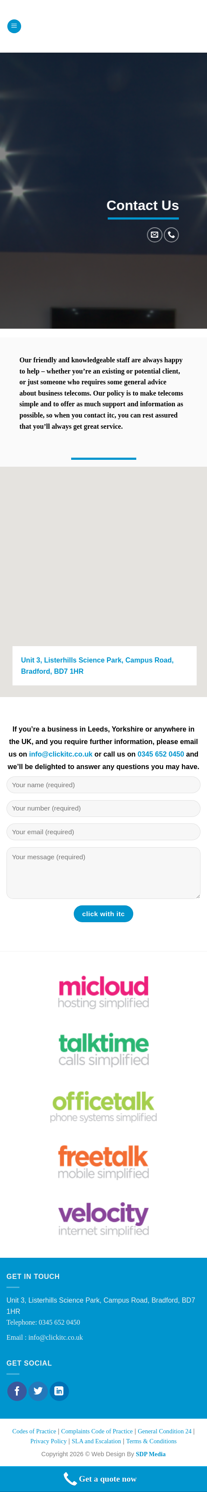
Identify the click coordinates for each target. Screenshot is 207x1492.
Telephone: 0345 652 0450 (43, 1322)
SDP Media (151, 1454)
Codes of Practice (34, 1431)
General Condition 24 (165, 1431)
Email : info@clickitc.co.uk (44, 1337)
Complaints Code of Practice (97, 1431)
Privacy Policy (48, 1441)
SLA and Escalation (96, 1441)
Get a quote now (99, 1479)
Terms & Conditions (151, 1441)
